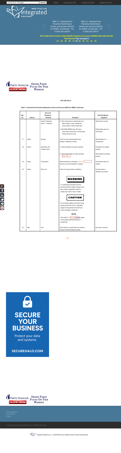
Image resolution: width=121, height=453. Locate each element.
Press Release (10, 414)
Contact (8, 416)
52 (92, 41)
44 (62, 41)
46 (70, 41)
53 (95, 41)
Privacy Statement (11, 412)
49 (79, 41)
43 (58, 41)
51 (88, 41)
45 (66, 41)
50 (83, 41)
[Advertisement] (37, 63)
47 (74, 41)
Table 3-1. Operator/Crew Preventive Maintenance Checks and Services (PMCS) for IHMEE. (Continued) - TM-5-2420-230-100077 (91, 26)
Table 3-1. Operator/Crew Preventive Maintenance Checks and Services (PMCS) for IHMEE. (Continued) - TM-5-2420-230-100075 (62, 26)
